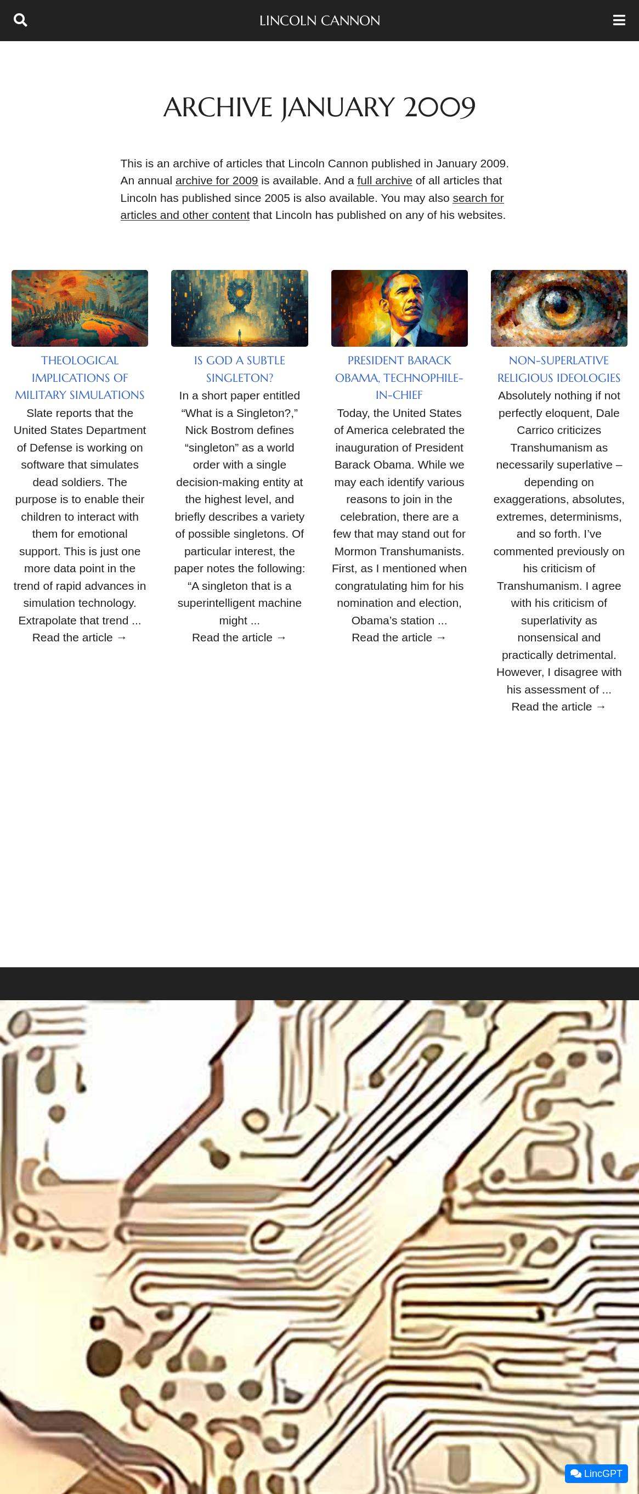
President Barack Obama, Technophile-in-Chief (399, 377)
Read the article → (80, 637)
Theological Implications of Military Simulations (80, 377)
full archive (384, 180)
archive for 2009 (217, 180)
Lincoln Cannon (319, 20)
